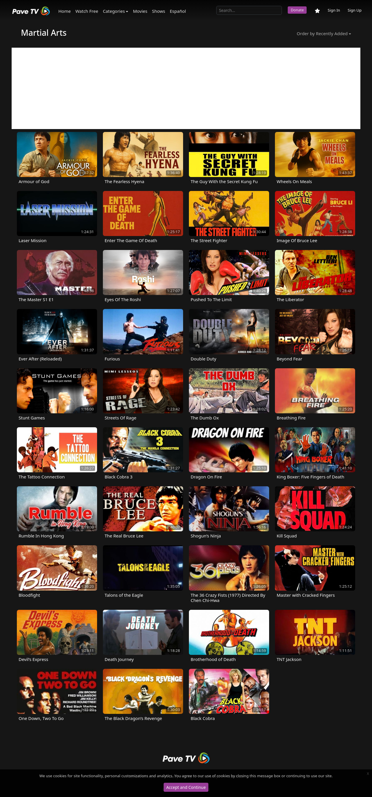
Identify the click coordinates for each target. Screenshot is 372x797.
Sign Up (355, 10)
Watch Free (86, 11)
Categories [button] (114, 11)
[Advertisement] (186, 88)
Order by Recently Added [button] (322, 33)
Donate (297, 9)
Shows (158, 11)
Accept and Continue (186, 787)
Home (64, 11)
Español (178, 11)
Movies (140, 11)
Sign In (334, 10)
